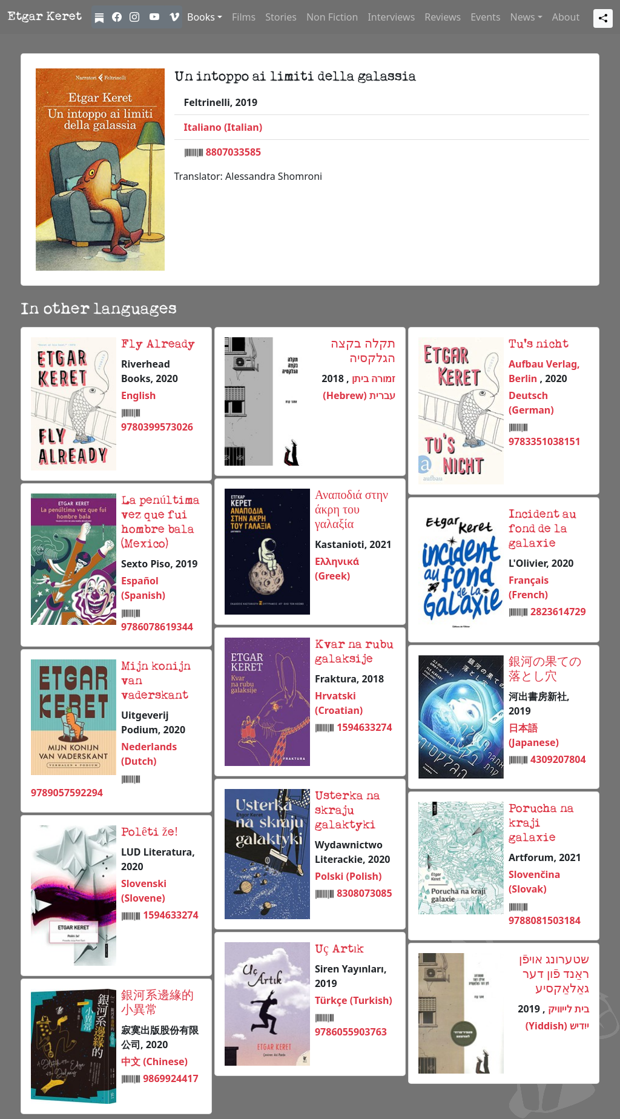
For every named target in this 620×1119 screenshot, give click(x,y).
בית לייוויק (567, 1008)
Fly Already (158, 344)
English (138, 395)
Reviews (442, 17)
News (522, 17)
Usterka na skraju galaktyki (347, 810)
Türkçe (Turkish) (353, 1000)
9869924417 (171, 1078)
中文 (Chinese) (154, 1061)
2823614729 (558, 611)
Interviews (391, 17)
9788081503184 (545, 920)
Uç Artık (339, 949)
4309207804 (558, 759)
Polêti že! (149, 833)
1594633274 (364, 727)
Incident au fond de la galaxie (542, 529)
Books (201, 17)
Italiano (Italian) (223, 127)
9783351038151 (545, 441)
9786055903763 (351, 1031)
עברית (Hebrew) (359, 395)
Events (485, 17)
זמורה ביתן (372, 378)
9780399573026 (157, 427)
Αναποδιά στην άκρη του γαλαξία (351, 510)
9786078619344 (157, 626)
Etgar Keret (44, 17)
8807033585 (234, 152)
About (565, 17)
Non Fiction (332, 17)
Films (244, 17)
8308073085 (364, 893)
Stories (281, 17)
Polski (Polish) (348, 876)
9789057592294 (67, 792)
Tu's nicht (539, 344)
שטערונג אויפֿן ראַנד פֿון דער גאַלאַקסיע (554, 974)
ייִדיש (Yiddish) (557, 1025)
